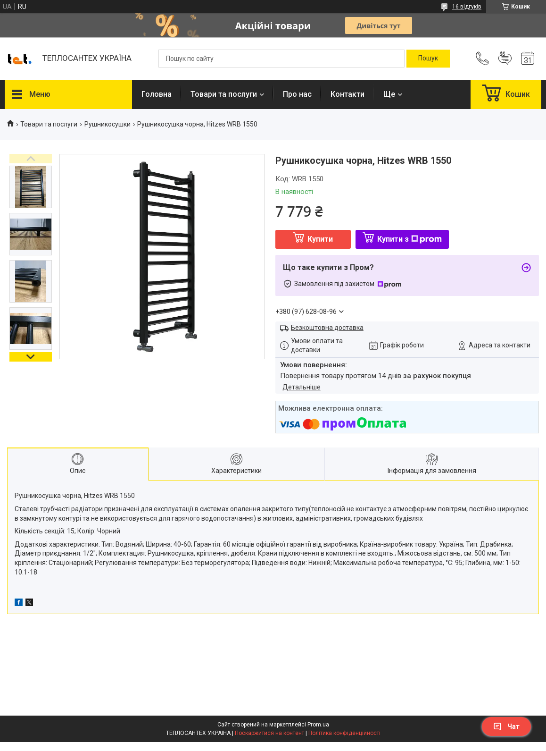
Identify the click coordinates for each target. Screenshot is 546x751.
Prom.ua (318, 724)
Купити (320, 239)
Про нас (297, 94)
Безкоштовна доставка (327, 327)
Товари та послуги (223, 94)
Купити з (409, 239)
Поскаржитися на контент (269, 733)
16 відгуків (466, 6)
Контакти (347, 94)
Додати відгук (505, 58)
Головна (156, 94)
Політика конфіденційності (344, 733)
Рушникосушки (107, 124)
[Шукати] (428, 59)
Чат (506, 726)
